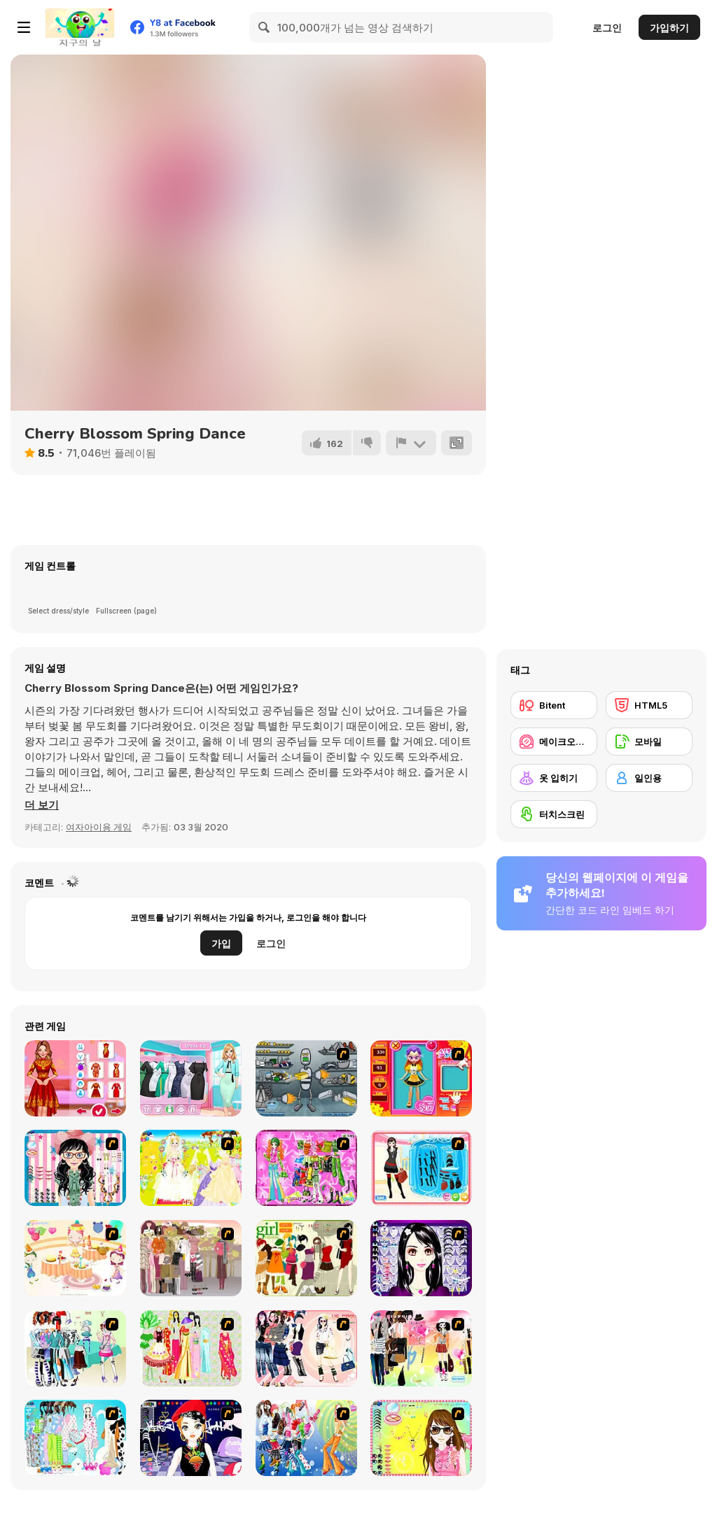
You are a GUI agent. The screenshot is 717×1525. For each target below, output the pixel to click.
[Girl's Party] (75, 1258)
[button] (42, 805)
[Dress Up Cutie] (75, 1168)
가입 (221, 943)
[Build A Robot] (306, 1078)
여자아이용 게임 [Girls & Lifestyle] (99, 826)
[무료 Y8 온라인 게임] (80, 27)
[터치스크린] (553, 814)
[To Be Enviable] (421, 1438)
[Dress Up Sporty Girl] (306, 1348)
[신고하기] (411, 442)
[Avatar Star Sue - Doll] (421, 1078)
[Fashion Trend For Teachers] (191, 1258)
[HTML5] (649, 705)
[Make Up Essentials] (421, 1258)
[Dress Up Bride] (191, 1168)
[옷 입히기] (553, 778)
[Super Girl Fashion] (306, 1258)
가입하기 (669, 28)
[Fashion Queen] (421, 1168)
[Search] (264, 27)
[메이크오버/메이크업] (553, 742)
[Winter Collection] (75, 1348)
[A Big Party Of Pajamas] (75, 1438)
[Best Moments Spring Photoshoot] (191, 1078)
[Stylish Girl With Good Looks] (191, 1438)
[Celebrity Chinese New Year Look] (75, 1078)
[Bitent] (553, 705)
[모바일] (649, 742)
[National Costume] (191, 1348)
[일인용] (649, 778)
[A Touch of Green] (306, 1168)
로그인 (607, 28)
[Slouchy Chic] (421, 1348)
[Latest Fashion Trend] (306, 1438)
